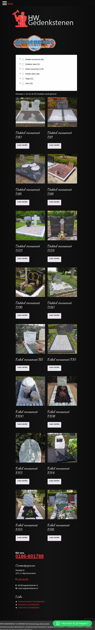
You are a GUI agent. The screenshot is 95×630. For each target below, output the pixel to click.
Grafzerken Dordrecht (74, 627)
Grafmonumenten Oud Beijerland (31, 602)
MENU (10, 4)
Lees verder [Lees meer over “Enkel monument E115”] (23, 537)
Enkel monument (34, 69)
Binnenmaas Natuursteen (39, 624)
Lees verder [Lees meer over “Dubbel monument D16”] (23, 202)
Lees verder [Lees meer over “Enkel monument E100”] (23, 424)
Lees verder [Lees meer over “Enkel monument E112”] (23, 481)
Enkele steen (32, 74)
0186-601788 (30, 556)
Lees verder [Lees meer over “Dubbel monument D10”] (23, 145)
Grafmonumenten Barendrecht (12, 627)
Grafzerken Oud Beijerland (28, 608)
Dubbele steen (32, 64)
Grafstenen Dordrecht (56, 627)
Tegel (29, 79)
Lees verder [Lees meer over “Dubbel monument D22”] (23, 258)
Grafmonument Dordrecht (36, 627)
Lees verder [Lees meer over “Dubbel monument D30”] (54, 315)
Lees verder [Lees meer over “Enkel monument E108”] (54, 424)
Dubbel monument (34, 59)
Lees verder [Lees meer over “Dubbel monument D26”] (23, 315)
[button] (72, 623)
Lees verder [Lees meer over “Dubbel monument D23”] (54, 258)
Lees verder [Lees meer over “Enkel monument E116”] (54, 537)
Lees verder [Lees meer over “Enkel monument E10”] (54, 367)
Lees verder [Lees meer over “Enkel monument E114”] (54, 481)
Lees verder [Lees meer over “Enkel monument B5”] (23, 367)
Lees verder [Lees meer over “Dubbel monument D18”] (54, 202)
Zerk (29, 83)
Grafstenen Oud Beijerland (28, 605)
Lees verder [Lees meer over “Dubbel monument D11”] (54, 145)
